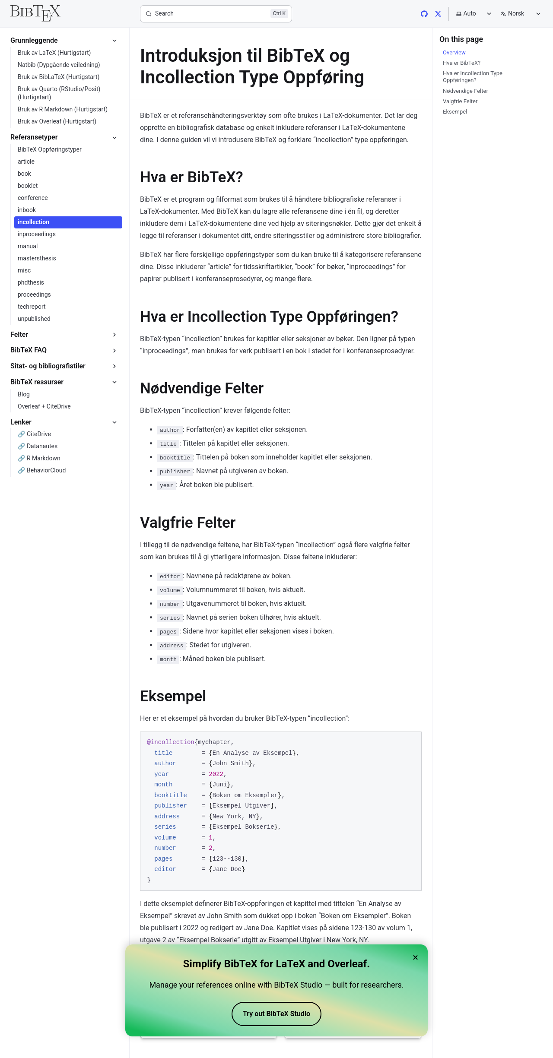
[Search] (216, 13)
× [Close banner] (415, 957)
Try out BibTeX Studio (276, 1014)
